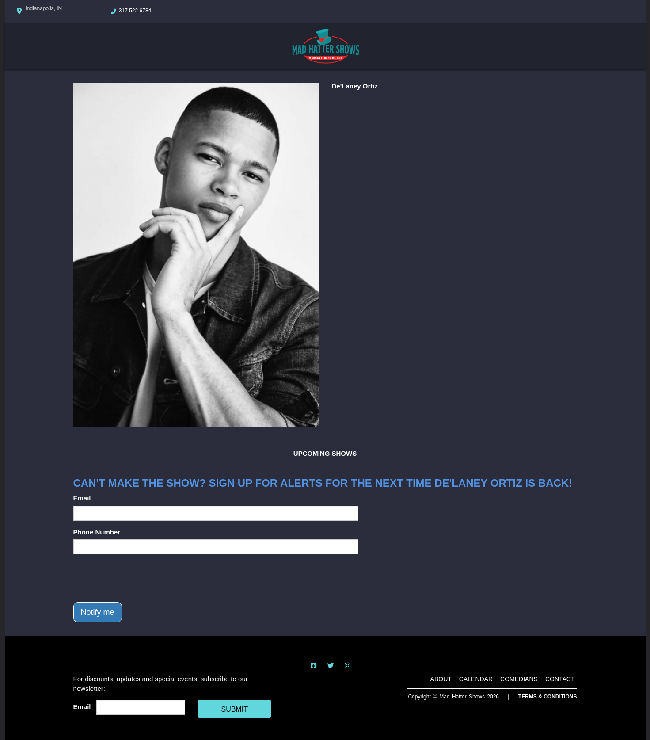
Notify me (97, 612)
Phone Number (97, 532)
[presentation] (140, 578)
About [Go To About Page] (441, 679)
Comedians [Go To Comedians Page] (519, 679)
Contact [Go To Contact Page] (560, 679)
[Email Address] (140, 707)
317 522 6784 (135, 11)
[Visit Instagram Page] (347, 665)
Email (82, 498)
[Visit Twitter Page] (330, 665)
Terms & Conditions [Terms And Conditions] (547, 697)
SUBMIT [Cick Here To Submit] (234, 709)
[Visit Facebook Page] (313, 665)
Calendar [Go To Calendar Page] (476, 679)
